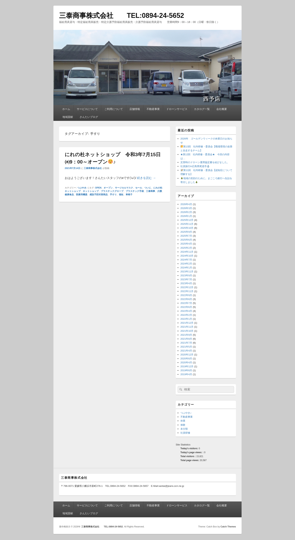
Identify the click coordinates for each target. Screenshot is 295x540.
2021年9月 (186, 334)
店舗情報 (134, 109)
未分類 (184, 428)
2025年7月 (186, 235)
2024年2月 (186, 263)
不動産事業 (153, 109)
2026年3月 (186, 208)
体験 (182, 424)
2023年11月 (186, 271)
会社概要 (221, 109)
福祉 (121, 194)
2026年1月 (186, 216)
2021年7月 (186, 342)
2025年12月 (186, 220)
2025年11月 (186, 224)
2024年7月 (186, 259)
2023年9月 (186, 275)
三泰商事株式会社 (93, 168)
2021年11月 (186, 326)
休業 (182, 420)
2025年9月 (186, 231)
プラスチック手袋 (135, 191)
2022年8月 (186, 299)
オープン (108, 187)
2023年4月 (186, 283)
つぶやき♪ (82, 187)
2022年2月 (186, 315)
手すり (113, 194)
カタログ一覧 (202, 109)
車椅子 (129, 194)
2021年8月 (186, 338)
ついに (147, 187)
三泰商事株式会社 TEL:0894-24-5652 (121, 15)
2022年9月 (186, 295)
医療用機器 (81, 194)
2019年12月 (186, 366)
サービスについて (87, 109)
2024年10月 (186, 255)
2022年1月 (186, 318)
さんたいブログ (89, 116)
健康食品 (69, 194)
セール (138, 187)
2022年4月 (186, 311)
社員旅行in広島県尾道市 (194, 166)
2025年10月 (186, 227)
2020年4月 (186, 362)
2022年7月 (186, 303)
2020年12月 (186, 354)
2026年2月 (186, 212)
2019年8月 (186, 370)
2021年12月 (186, 322)
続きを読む (146, 177)
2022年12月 (186, 287)
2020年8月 (186, 358)
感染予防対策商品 (99, 194)
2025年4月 (186, 243)
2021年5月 (186, 346)
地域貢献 (67, 116)
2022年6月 (186, 307)
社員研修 (185, 432)
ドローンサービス (176, 109)
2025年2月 (186, 247)
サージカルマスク (124, 187)
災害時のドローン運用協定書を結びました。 (204, 162)
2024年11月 (186, 251)
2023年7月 (186, 279)
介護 (159, 191)
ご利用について (113, 109)
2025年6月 (186, 239)
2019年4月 (186, 374)
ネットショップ (91, 191)
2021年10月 (186, 330)
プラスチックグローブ (112, 191)
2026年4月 (186, 204)
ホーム (66, 109)
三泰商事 (150, 191)
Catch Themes (228, 526)
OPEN (98, 187)
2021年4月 (186, 350)
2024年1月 (186, 267)
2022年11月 (186, 291)
